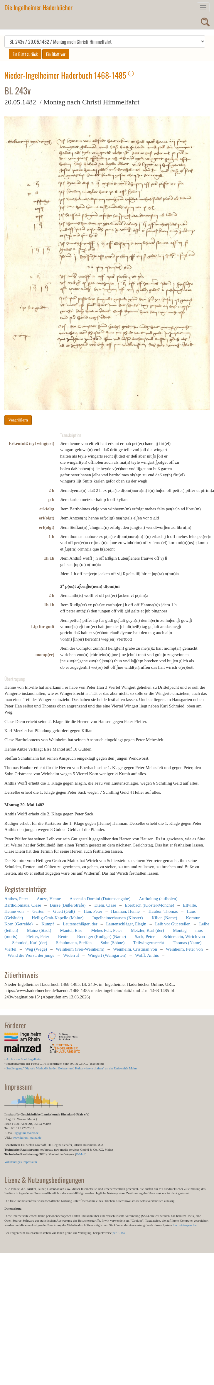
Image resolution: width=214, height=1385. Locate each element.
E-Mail (80, 1154)
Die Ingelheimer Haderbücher (38, 7)
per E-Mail (119, 1233)
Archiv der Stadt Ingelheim (23, 1059)
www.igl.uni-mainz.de (27, 1137)
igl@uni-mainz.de (26, 1133)
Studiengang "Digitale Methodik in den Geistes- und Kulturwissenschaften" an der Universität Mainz (71, 1068)
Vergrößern (18, 420)
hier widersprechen (185, 1225)
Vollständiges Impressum (20, 1162)
